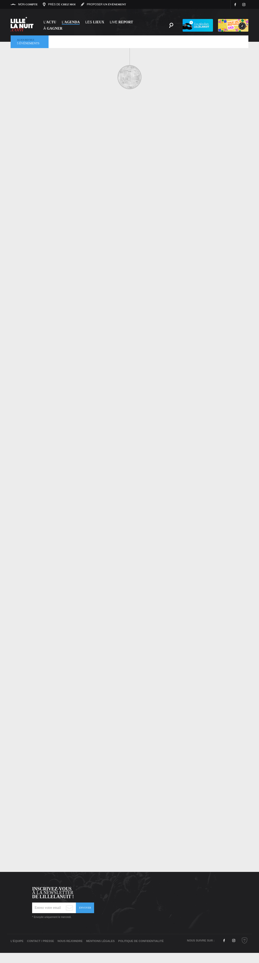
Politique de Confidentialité (141, 940)
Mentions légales (100, 940)
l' (71, 22)
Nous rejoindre (69, 940)
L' (50, 22)
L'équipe (17, 940)
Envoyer (85, 907)
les (94, 22)
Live (121, 22)
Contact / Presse (40, 940)
